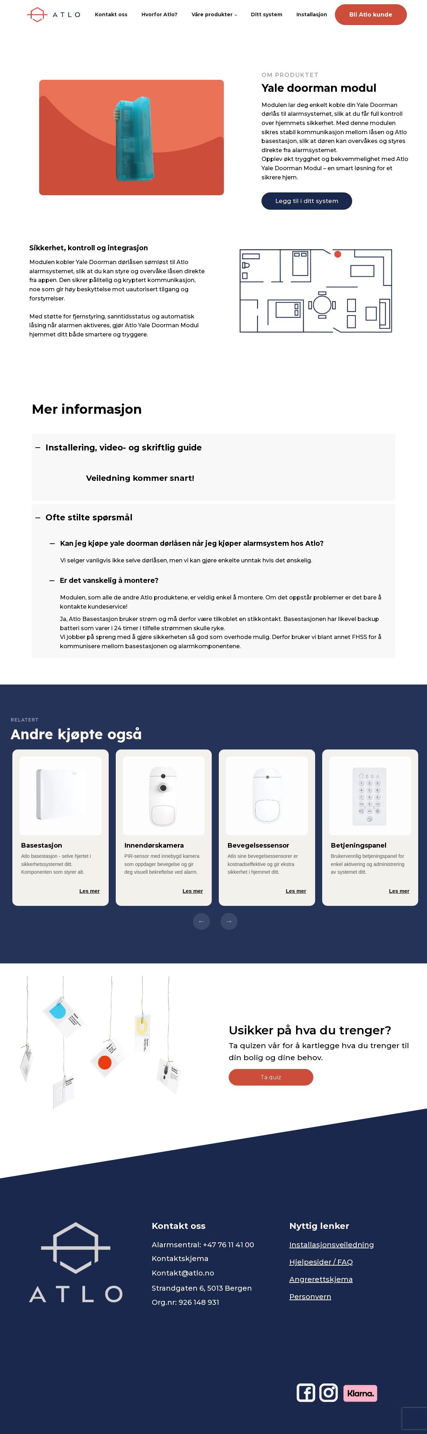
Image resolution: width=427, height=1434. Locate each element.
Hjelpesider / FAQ (321, 1262)
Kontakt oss (111, 14)
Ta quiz (270, 1077)
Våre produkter (212, 14)
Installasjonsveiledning (331, 1245)
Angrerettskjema (321, 1279)
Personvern (310, 1296)
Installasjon (311, 14)
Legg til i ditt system (306, 200)
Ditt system (266, 14)
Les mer (89, 891)
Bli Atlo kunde (370, 14)
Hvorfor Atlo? (160, 14)
